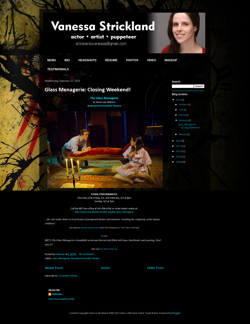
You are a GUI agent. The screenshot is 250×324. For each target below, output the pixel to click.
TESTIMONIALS (58, 69)
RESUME (111, 60)
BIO (67, 60)
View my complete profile (61, 299)
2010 (178, 151)
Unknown (57, 294)
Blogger (176, 313)
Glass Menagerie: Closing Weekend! (88, 90)
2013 (178, 100)
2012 (178, 141)
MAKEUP (171, 60)
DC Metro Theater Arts (109, 249)
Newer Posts (54, 268)
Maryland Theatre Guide (90, 228)
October (183, 104)
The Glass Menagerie (104, 98)
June (181, 110)
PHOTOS (132, 60)
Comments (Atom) (68, 276)
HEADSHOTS (87, 60)
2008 (178, 162)
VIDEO (151, 60)
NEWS (51, 60)
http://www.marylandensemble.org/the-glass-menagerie (104, 212)
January (183, 134)
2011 (178, 146)
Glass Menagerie (61, 258)
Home (105, 268)
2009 (178, 156)
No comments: (87, 254)
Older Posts (155, 268)
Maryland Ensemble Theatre (105, 106)
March (182, 115)
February (183, 120)
